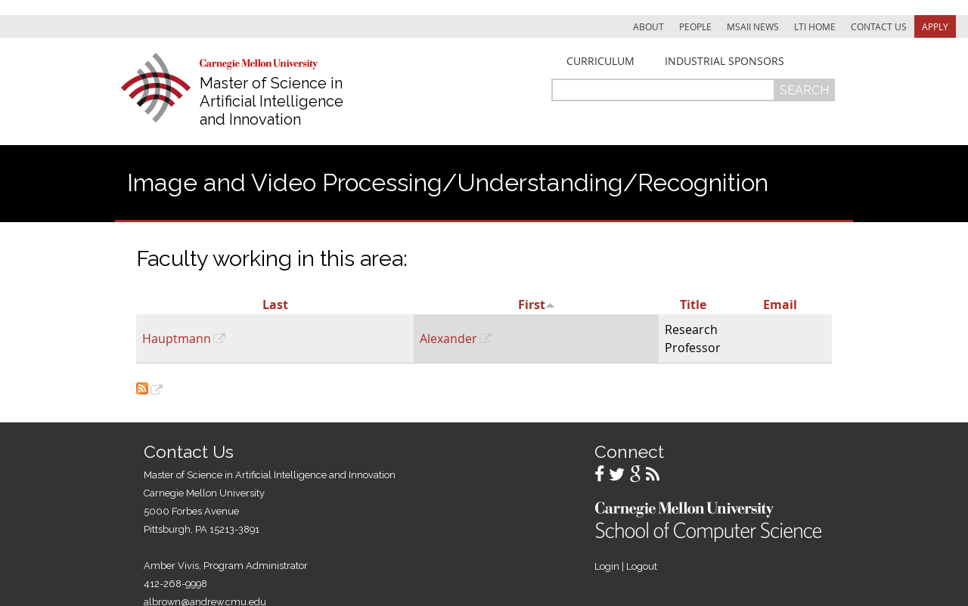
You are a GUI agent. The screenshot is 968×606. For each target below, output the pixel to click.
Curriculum (600, 61)
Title (693, 304)
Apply (935, 26)
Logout (641, 566)
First (536, 304)
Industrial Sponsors (724, 61)
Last (275, 304)
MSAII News (753, 26)
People (695, 26)
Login (606, 566)
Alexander (448, 338)
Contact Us (879, 26)
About (648, 26)
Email (780, 304)
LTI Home (815, 26)
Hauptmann (176, 338)
